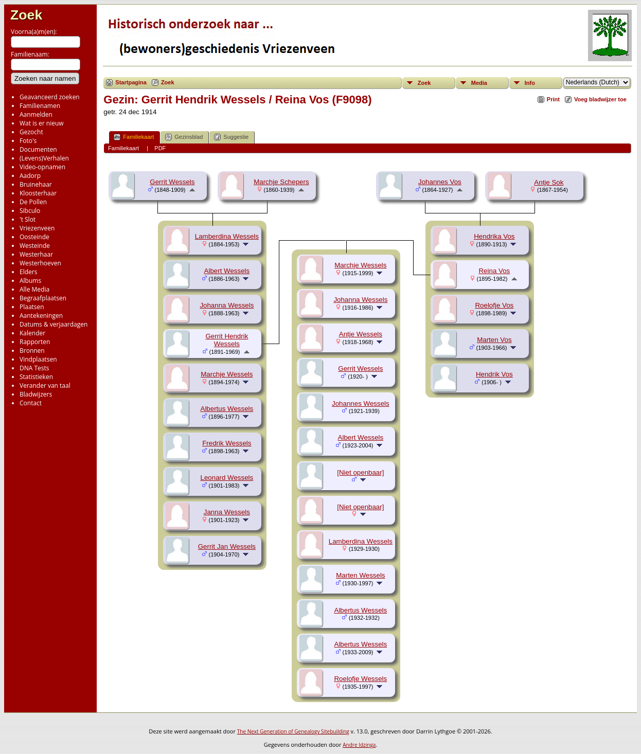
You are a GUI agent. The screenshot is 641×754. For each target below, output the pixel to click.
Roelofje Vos (494, 305)
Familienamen (40, 105)
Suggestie (231, 137)
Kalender (32, 333)
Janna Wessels (227, 512)
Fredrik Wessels (226, 443)
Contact (31, 403)
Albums (30, 280)
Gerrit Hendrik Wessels (226, 340)
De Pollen (33, 202)
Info (530, 83)
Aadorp (30, 175)
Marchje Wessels (227, 374)
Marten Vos (494, 340)
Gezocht (31, 132)
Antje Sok (548, 182)
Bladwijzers (36, 394)
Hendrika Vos (494, 236)
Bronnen (32, 350)
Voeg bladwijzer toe (600, 99)
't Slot (27, 219)
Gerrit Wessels (172, 182)
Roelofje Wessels (360, 679)
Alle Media (34, 289)
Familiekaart (134, 137)
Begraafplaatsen (43, 298)
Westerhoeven (40, 263)
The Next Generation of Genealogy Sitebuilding (293, 731)
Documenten (38, 149)
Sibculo (30, 210)
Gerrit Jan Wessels (227, 546)
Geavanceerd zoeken (50, 97)
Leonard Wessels (226, 477)
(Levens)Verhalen (44, 158)
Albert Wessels (227, 271)
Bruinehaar (36, 184)
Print (553, 99)
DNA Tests (34, 368)
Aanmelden (36, 114)
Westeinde (35, 245)
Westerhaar (36, 254)
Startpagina (131, 82)
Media (479, 83)
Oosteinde (34, 236)
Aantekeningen (41, 315)
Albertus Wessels (227, 408)
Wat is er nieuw (42, 123)
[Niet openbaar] (360, 472)
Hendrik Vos (494, 374)
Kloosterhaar (38, 193)
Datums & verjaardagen (53, 324)
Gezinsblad (184, 137)
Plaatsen (32, 306)
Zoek (26, 15)
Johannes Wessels (360, 403)
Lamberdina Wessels (227, 236)
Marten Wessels (360, 575)
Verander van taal (45, 385)
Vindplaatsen (38, 359)
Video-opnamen (42, 167)
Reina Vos (494, 271)
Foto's (28, 140)
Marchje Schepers (281, 182)
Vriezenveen (37, 228)
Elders (28, 271)
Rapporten (35, 341)
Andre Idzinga (359, 744)
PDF (160, 148)
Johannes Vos (439, 182)
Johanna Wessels (227, 305)
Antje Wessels (360, 334)
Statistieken (36, 376)
